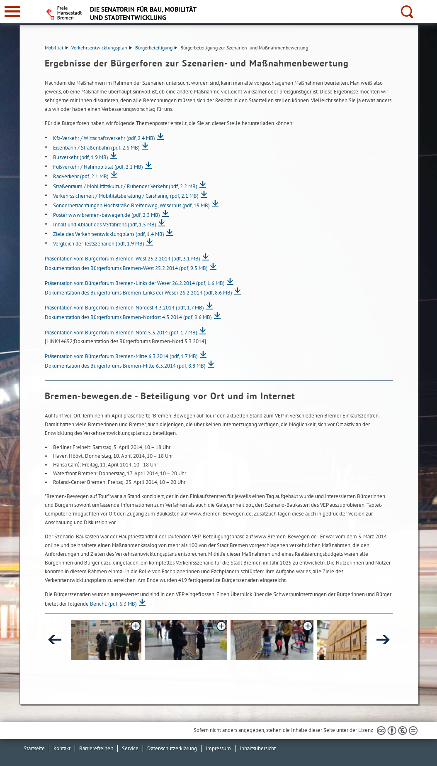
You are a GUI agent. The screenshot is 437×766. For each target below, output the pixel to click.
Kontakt (61, 748)
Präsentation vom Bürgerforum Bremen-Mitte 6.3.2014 (121, 356)
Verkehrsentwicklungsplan (101, 47)
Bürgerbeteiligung (156, 47)
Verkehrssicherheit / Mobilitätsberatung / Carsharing (126, 195)
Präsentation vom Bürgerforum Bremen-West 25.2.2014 (122, 258)
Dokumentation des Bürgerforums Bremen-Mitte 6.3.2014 (125, 365)
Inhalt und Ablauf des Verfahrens (104, 224)
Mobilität (56, 47)
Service (130, 748)
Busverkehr (80, 157)
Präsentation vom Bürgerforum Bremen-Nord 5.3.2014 (121, 332)
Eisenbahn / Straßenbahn (96, 147)
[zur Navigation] (12, 11)
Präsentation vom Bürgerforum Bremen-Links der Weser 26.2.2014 (135, 283)
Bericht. (113, 603)
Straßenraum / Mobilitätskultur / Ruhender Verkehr (125, 186)
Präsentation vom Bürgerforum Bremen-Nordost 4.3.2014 (124, 307)
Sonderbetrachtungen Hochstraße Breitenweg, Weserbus (131, 205)
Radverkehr (81, 176)
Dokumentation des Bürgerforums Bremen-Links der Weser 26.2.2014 (138, 292)
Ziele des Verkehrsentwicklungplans (108, 234)
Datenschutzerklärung (172, 748)
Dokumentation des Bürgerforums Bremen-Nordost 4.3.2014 (128, 317)
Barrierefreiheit (96, 748)
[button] (133, 640)
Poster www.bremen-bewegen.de (106, 215)
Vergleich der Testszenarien (98, 243)
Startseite (34, 748)
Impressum (218, 748)
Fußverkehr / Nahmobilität (98, 166)
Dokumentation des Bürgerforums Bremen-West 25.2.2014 (126, 268)
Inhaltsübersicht (258, 748)
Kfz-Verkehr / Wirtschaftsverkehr (104, 138)
